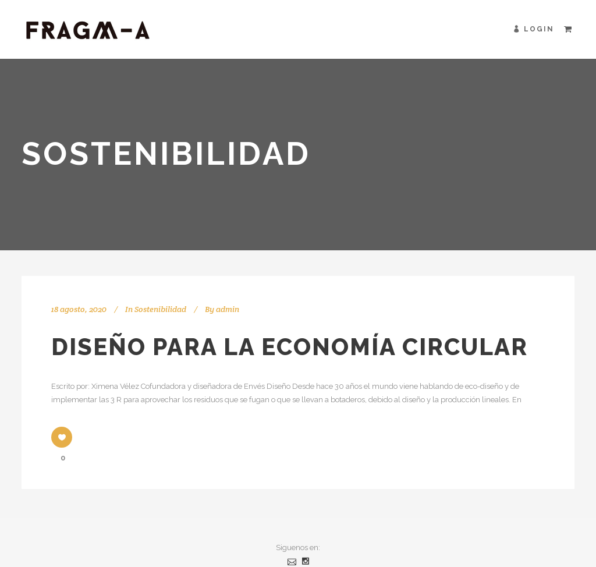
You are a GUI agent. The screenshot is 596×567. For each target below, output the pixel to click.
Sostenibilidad (160, 309)
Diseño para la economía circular (289, 346)
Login (539, 29)
